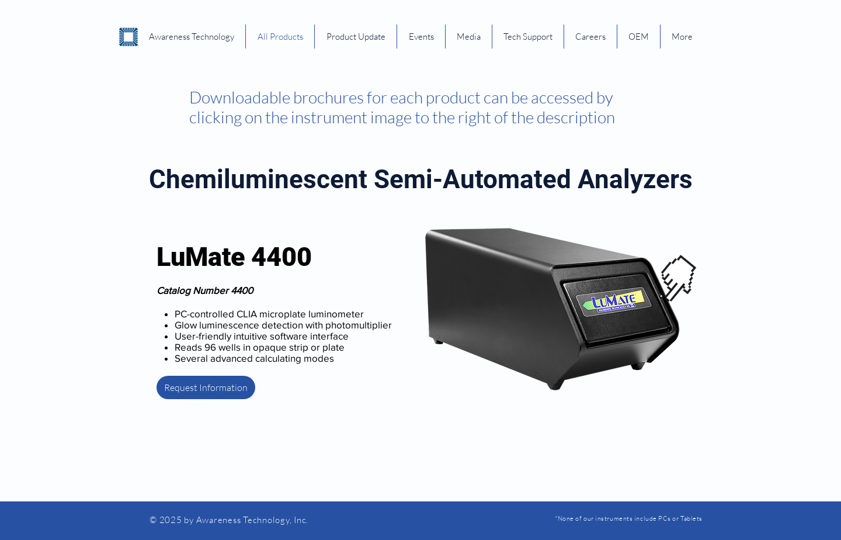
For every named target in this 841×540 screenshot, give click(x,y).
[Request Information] (206, 387)
